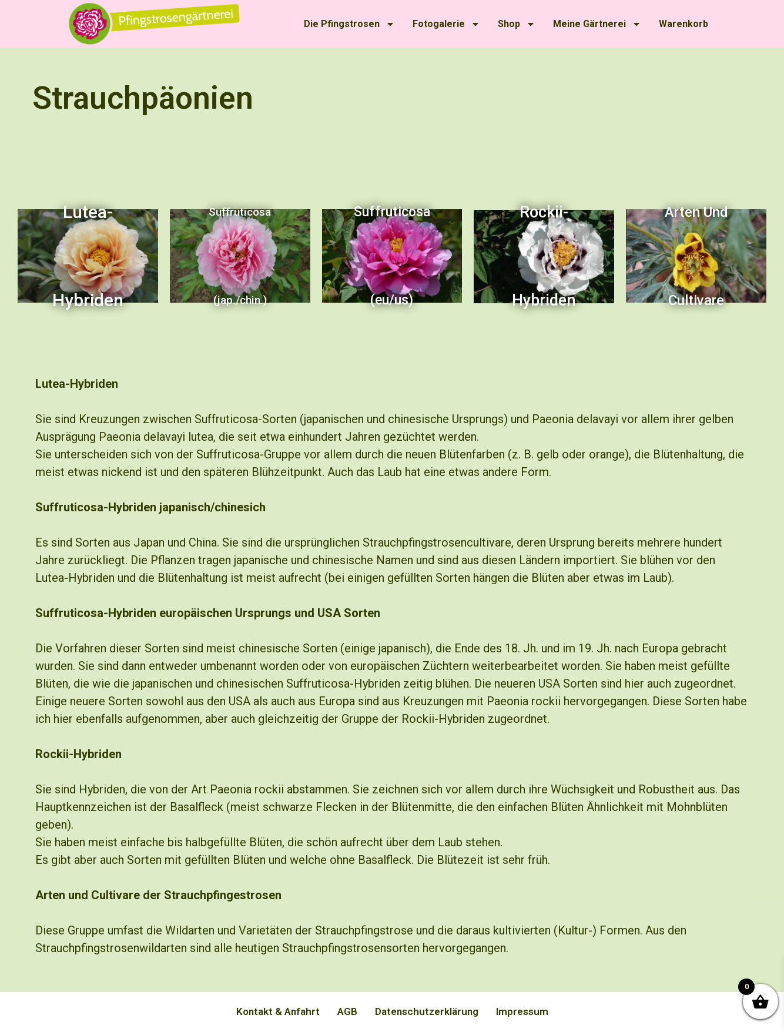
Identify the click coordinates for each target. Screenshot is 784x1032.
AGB (347, 1011)
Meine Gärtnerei (597, 24)
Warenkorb (683, 23)
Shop (516, 24)
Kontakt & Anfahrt (278, 1011)
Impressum (522, 1011)
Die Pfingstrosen (349, 24)
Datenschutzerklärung (426, 1011)
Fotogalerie (446, 24)
